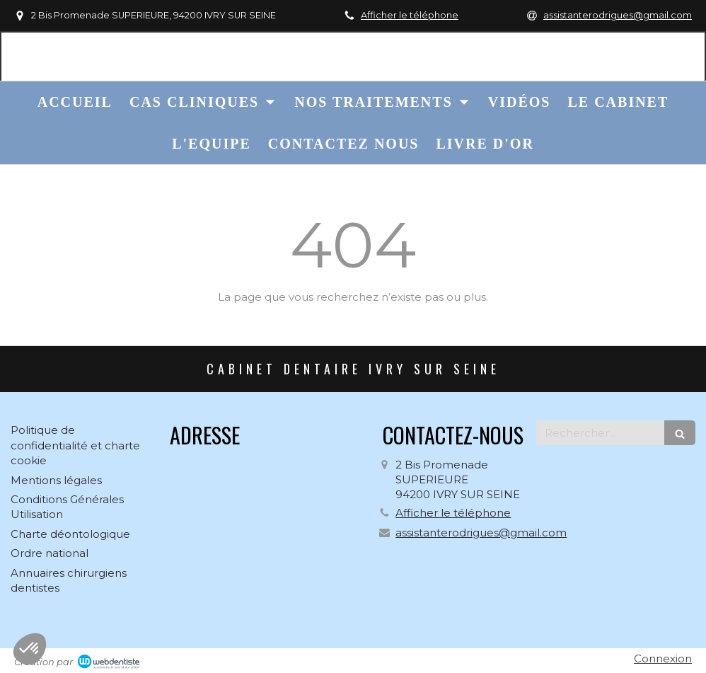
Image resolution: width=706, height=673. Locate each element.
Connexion (663, 658)
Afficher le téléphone (409, 15)
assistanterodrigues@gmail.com (481, 532)
